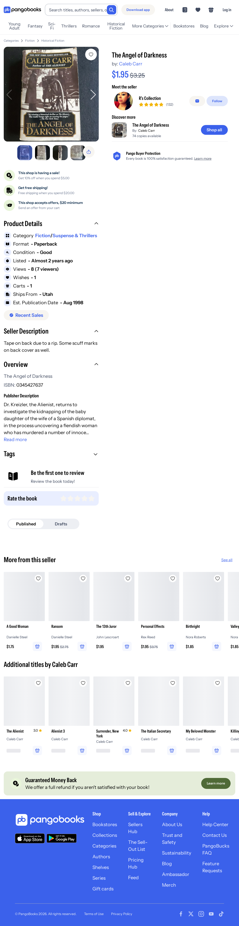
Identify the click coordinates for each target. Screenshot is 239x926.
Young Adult (14, 26)
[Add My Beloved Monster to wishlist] (217, 683)
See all (226, 560)
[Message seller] (197, 101)
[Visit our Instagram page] (201, 914)
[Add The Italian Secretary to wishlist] (172, 683)
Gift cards (102, 889)
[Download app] (138, 9)
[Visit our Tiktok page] (221, 914)
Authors (101, 856)
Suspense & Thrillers (75, 235)
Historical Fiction (116, 26)
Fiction (30, 40)
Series (98, 878)
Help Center (215, 824)
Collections (104, 835)
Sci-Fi (52, 26)
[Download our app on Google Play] (62, 838)
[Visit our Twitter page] (191, 914)
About (169, 9)
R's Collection (150, 98)
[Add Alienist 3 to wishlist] (83, 683)
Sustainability (176, 853)
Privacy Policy (121, 914)
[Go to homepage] (22, 10)
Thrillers (69, 26)
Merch (169, 885)
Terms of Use (94, 914)
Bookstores (183, 26)
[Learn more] (216, 783)
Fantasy (35, 26)
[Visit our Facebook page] (181, 914)
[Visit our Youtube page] (211, 914)
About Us (172, 824)
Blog (204, 26)
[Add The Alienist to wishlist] (38, 683)
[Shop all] (214, 130)
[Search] (111, 9)
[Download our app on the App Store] (30, 838)
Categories (11, 40)
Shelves (100, 867)
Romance (91, 26)
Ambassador (175, 874)
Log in (227, 9)
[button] (51, 224)
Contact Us (214, 835)
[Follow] (217, 101)
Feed (133, 877)
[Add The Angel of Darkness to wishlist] (91, 54)
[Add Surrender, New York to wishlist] (128, 683)
